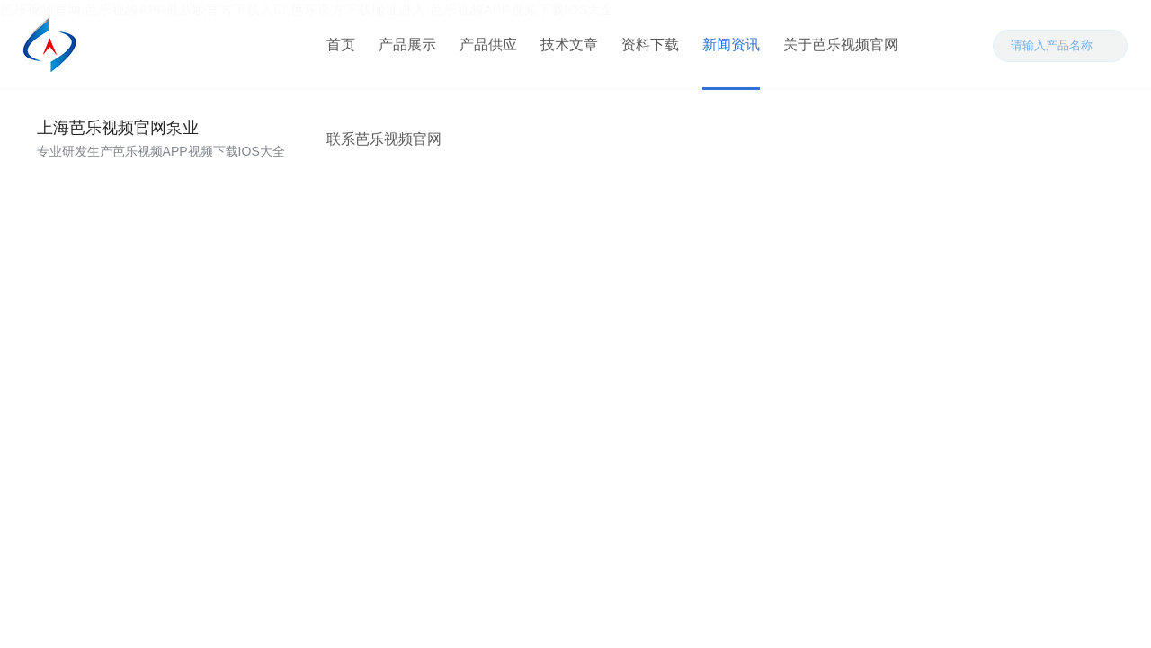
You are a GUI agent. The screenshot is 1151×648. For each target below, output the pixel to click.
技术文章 (569, 44)
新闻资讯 (731, 44)
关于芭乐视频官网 (840, 44)
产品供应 (488, 44)
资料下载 (650, 44)
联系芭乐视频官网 (384, 139)
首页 (340, 44)
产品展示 (407, 44)
